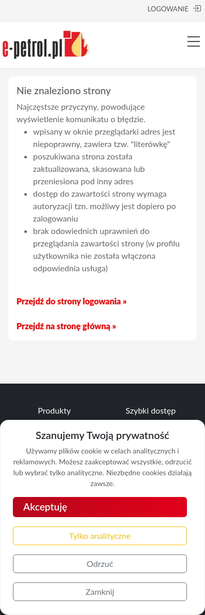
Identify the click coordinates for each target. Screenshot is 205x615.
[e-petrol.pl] (46, 43)
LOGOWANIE (174, 8)
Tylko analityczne (100, 535)
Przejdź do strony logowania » (72, 301)
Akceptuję (45, 506)
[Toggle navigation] (193, 41)
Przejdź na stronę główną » (66, 326)
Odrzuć (100, 563)
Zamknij (100, 591)
